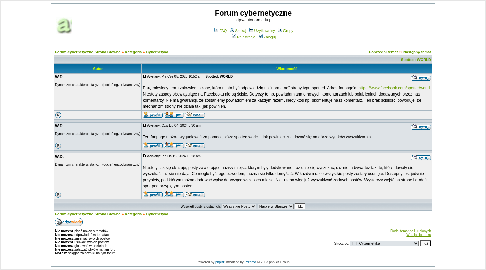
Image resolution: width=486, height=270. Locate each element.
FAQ (220, 31)
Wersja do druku (418, 235)
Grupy (285, 31)
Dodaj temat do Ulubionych (410, 231)
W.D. (59, 77)
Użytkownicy (262, 31)
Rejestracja (243, 37)
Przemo (250, 262)
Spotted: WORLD (416, 60)
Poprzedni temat (383, 52)
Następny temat (417, 52)
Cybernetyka (157, 52)
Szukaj (238, 31)
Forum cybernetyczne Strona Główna (87, 52)
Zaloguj (267, 37)
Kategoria (133, 52)
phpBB (220, 262)
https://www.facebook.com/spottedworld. (395, 88)
